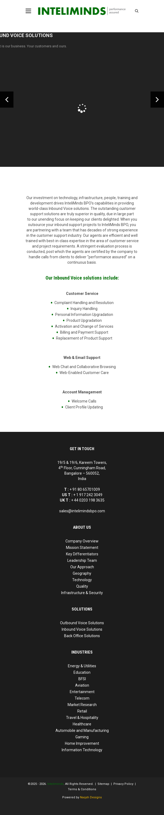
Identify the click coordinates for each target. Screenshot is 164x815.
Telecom (82, 698)
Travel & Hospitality (82, 717)
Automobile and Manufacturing (82, 730)
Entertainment (82, 692)
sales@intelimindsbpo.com (82, 511)
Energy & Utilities (82, 666)
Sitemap (103, 784)
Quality (82, 586)
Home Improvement (82, 743)
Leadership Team (82, 560)
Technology (82, 580)
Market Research (82, 705)
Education (82, 672)
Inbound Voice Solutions (82, 629)
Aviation (82, 685)
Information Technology (82, 750)
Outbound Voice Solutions (82, 623)
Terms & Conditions (82, 789)
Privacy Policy (123, 784)
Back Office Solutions (82, 636)
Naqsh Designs (91, 797)
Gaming (82, 737)
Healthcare (82, 724)
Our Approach (82, 567)
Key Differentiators (82, 554)
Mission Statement (82, 547)
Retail (82, 711)
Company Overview (82, 541)
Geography (82, 573)
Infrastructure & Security (82, 593)
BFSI (82, 679)
